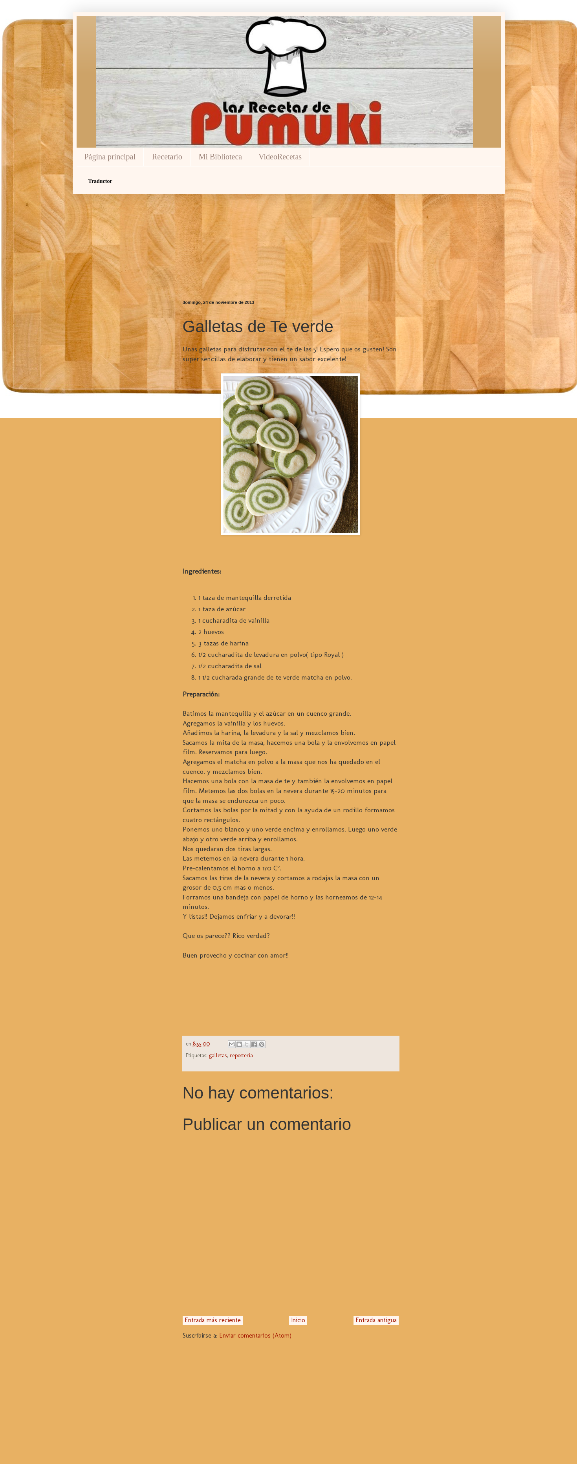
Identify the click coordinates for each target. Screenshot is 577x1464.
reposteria (241, 1055)
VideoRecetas (280, 156)
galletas (218, 1055)
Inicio (298, 1320)
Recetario (167, 156)
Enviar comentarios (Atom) (255, 1335)
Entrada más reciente (213, 1320)
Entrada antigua (376, 1320)
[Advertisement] (291, 233)
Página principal (110, 156)
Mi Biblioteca (220, 156)
